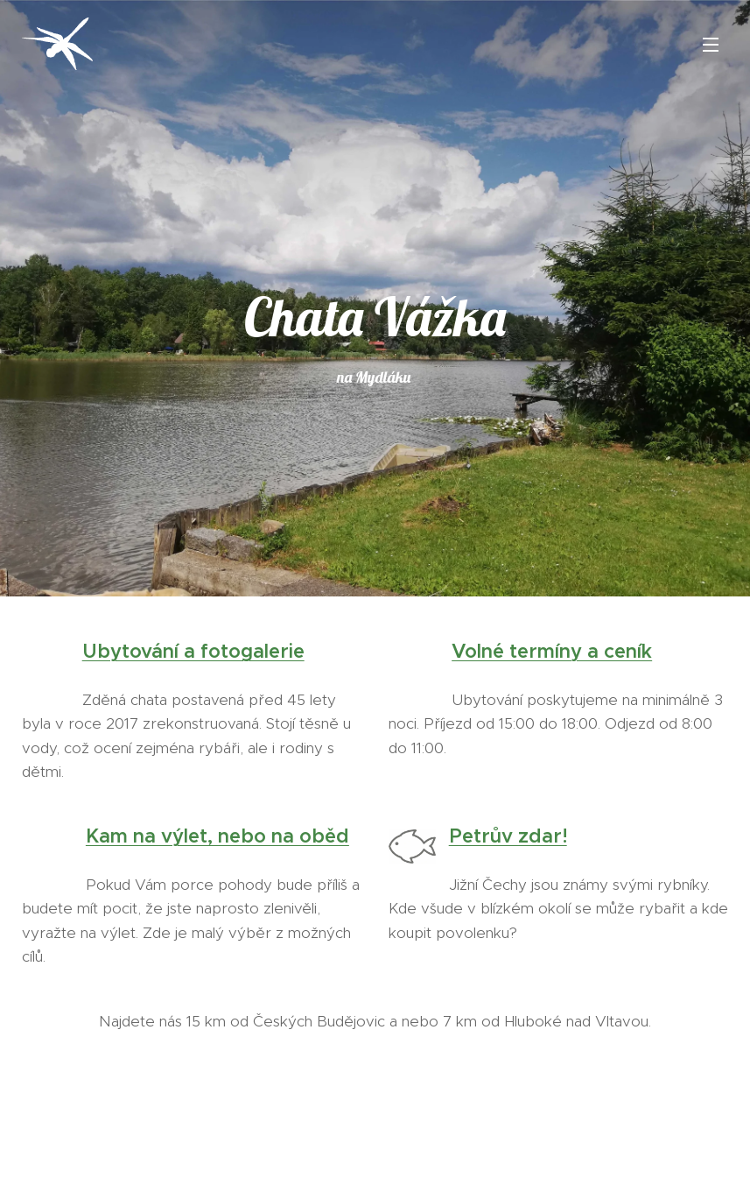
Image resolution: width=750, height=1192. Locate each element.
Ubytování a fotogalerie (193, 651)
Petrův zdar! (507, 836)
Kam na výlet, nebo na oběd (217, 836)
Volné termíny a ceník (552, 651)
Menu (710, 45)
